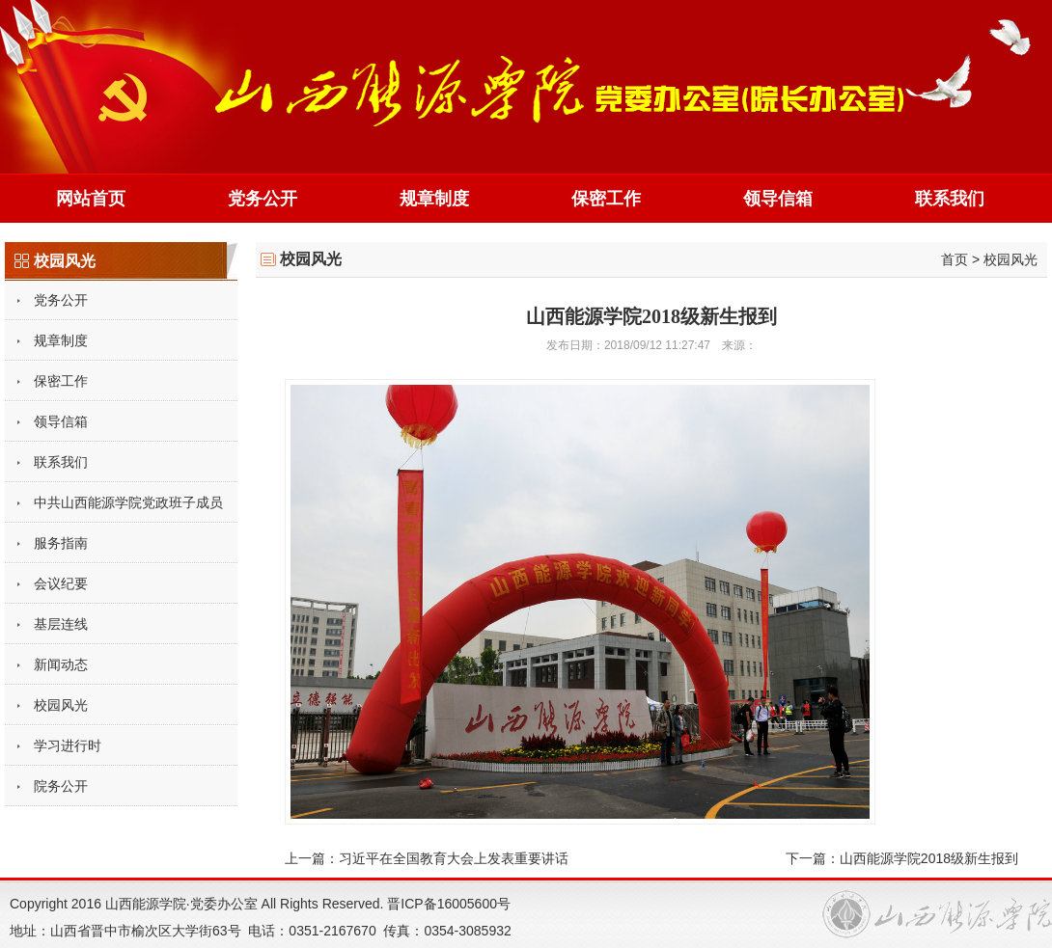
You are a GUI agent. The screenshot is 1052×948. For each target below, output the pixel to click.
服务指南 (61, 543)
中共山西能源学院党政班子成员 (128, 502)
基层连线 (61, 624)
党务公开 (262, 198)
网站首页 (90, 198)
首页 (954, 259)
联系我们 (949, 198)
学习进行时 (67, 745)
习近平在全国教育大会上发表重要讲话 (453, 858)
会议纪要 (61, 583)
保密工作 (606, 198)
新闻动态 (61, 664)
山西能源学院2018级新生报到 (929, 858)
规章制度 (434, 198)
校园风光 (61, 705)
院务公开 (61, 786)
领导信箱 (778, 198)
